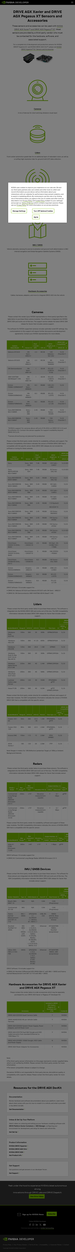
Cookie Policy (40, 201)
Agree (36, 217)
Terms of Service (27, 203)
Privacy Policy (27, 201)
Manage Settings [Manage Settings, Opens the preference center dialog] (19, 211)
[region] (37, 203)
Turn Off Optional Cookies (43, 211)
